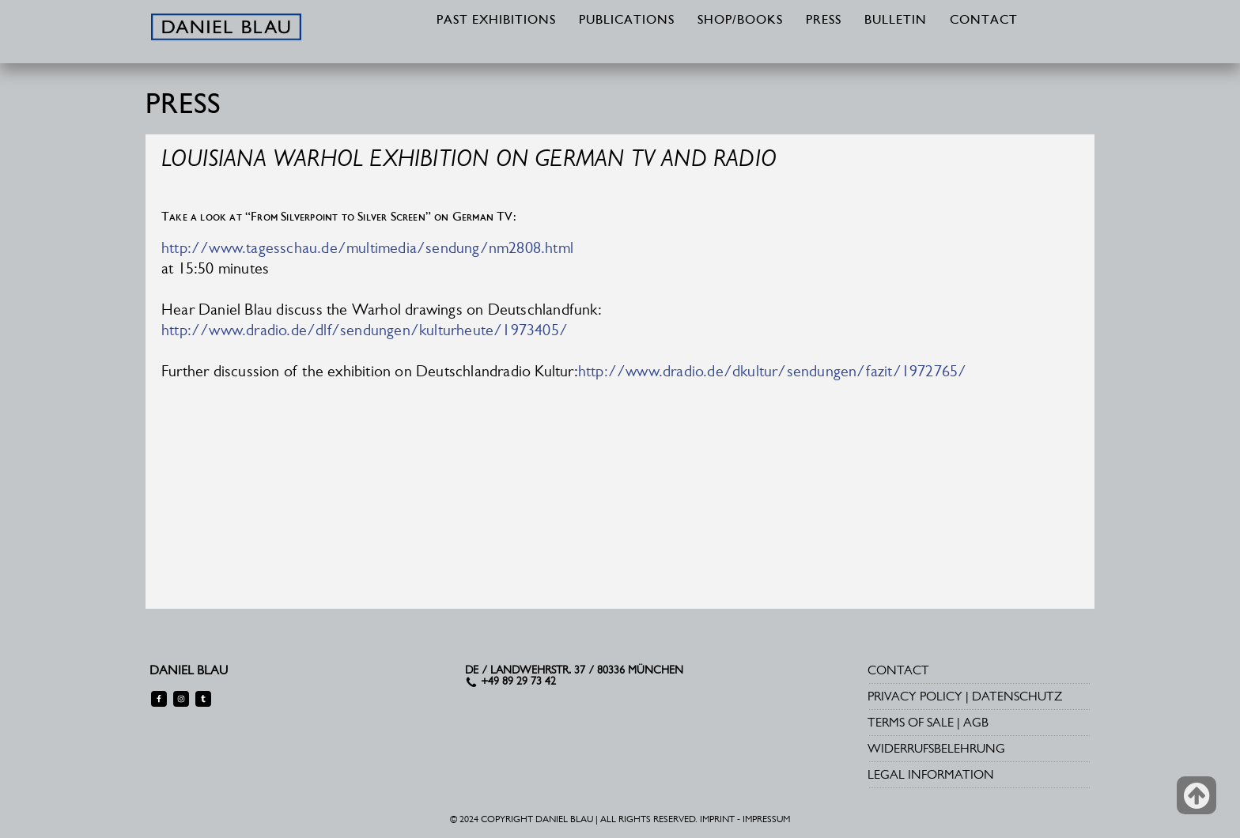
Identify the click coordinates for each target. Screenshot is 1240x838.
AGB (976, 722)
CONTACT (984, 20)
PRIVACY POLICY (915, 696)
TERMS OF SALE (911, 722)
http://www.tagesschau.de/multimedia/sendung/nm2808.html (367, 247)
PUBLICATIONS (626, 20)
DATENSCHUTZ (1017, 696)
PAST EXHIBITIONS (496, 20)
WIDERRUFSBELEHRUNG (936, 748)
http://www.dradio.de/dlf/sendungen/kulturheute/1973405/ (364, 329)
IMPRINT (717, 819)
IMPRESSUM (766, 819)
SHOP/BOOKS (740, 20)
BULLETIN (895, 20)
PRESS (823, 20)
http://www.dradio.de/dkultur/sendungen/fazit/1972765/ (772, 370)
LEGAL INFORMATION (931, 774)
